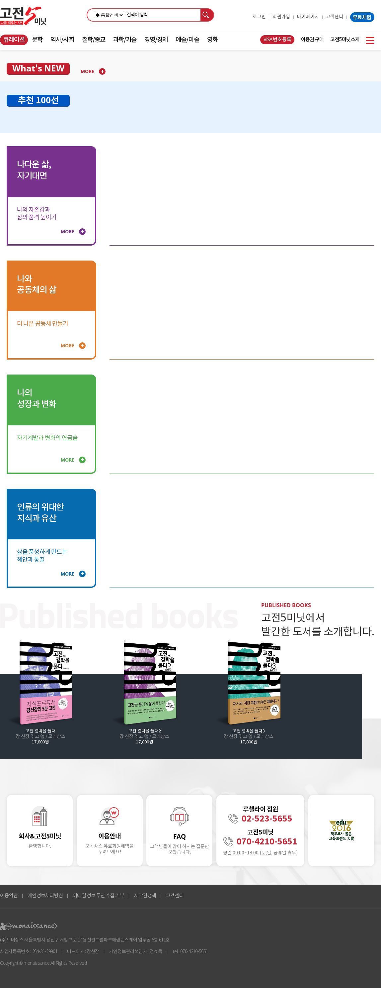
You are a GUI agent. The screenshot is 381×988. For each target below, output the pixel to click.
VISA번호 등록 (277, 40)
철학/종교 (93, 40)
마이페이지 (308, 17)
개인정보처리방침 (45, 896)
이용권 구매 (312, 40)
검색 (207, 15)
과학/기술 (124, 40)
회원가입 (281, 17)
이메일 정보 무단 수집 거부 (98, 896)
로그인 (259, 17)
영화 (212, 40)
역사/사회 (62, 40)
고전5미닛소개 (344, 40)
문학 (37, 40)
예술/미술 (187, 40)
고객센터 (334, 17)
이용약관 (9, 896)
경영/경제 (156, 40)
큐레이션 (14, 40)
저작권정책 (145, 896)
